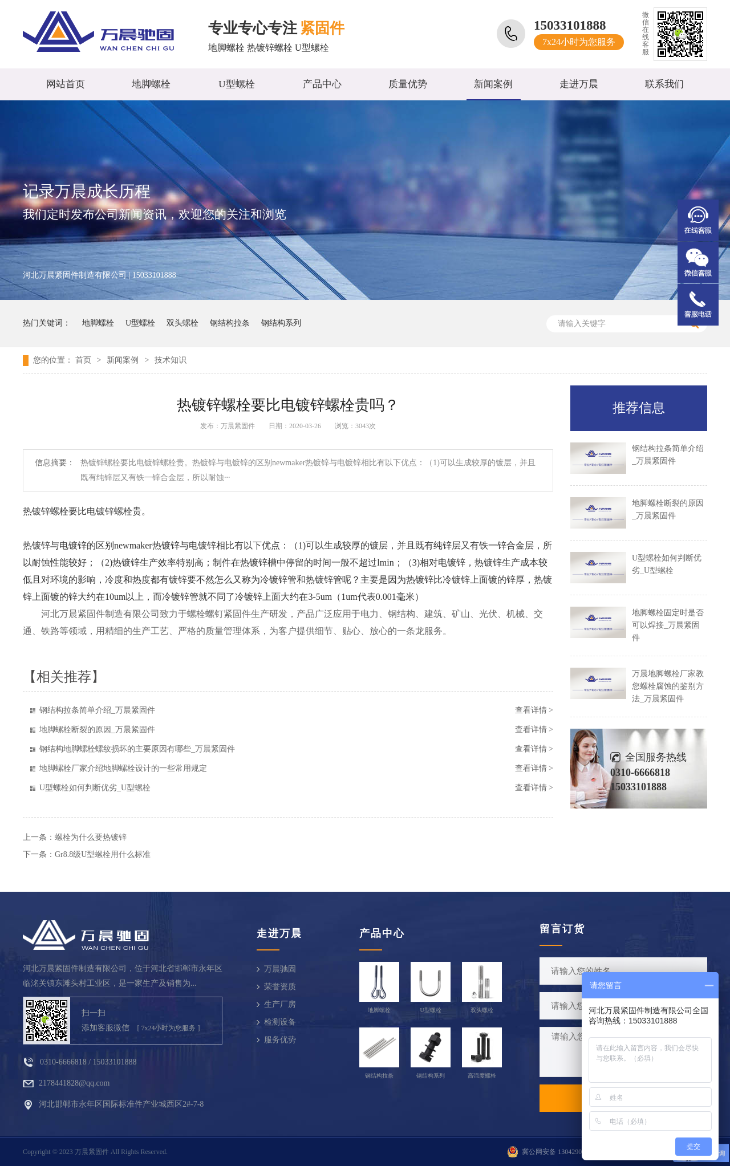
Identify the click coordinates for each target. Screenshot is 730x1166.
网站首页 (65, 84)
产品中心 (322, 84)
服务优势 (280, 1039)
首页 (83, 360)
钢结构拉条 (230, 323)
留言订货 (562, 929)
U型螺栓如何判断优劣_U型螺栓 (95, 787)
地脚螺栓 (151, 84)
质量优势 (407, 84)
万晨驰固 (280, 969)
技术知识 (170, 360)
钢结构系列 (281, 323)
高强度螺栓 (482, 1075)
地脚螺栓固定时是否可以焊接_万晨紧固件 (668, 625)
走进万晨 (578, 84)
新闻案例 (493, 84)
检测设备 (280, 1022)
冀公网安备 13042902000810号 (567, 1152)
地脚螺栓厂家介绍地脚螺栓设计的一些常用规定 (123, 768)
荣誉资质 (280, 986)
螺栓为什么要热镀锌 (91, 837)
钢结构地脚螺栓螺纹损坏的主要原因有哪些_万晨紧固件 (137, 749)
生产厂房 (280, 1004)
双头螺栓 (182, 323)
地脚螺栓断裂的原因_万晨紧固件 (97, 729)
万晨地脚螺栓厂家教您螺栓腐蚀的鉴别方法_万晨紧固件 (668, 686)
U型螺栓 (236, 84)
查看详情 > (534, 710)
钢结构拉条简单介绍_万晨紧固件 (97, 710)
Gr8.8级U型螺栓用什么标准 (103, 854)
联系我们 (664, 84)
